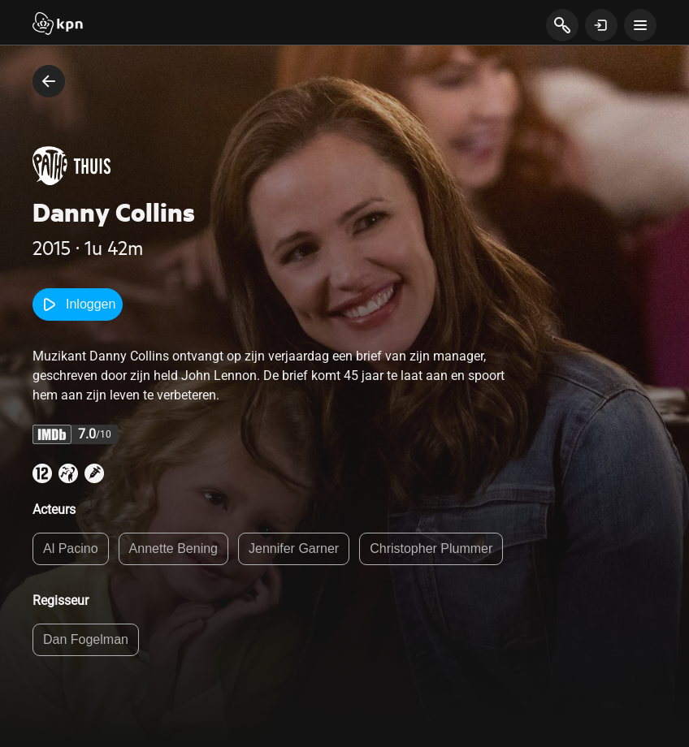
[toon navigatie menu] (640, 25)
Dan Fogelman (85, 639)
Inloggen (77, 304)
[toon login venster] (601, 25)
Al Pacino (70, 548)
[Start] (57, 25)
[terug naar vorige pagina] (48, 81)
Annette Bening (173, 548)
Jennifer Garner (294, 548)
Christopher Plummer (431, 548)
